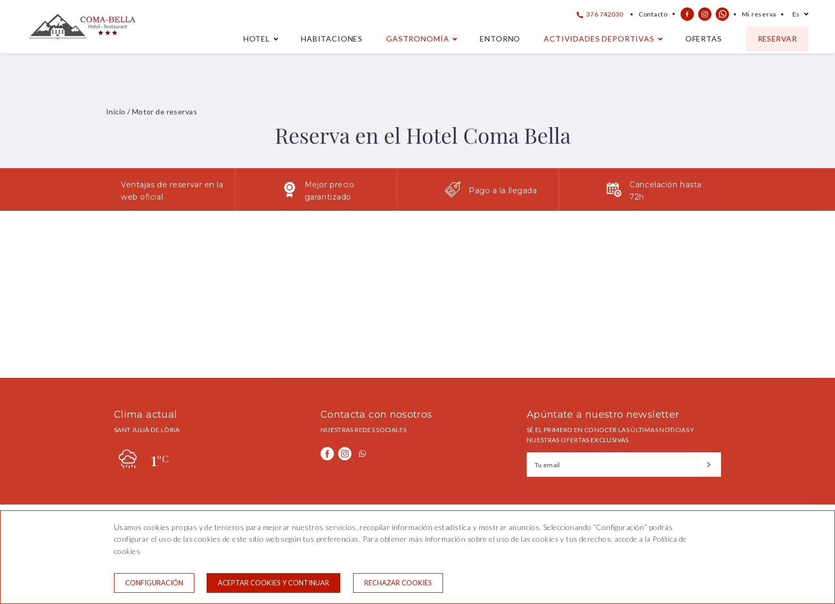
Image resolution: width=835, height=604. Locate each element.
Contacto (653, 14)
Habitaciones (332, 38)
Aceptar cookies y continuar (273, 582)
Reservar (777, 38)
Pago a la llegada (503, 190)
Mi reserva (759, 14)
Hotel (256, 38)
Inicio (116, 111)
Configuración (154, 582)
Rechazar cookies (398, 582)
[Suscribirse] (708, 464)
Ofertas (703, 38)
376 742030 (600, 14)
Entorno (500, 38)
